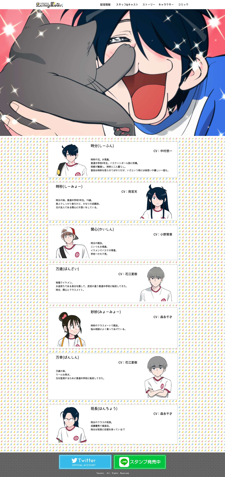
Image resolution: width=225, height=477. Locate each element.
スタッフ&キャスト (127, 4)
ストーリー (149, 4)
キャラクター (166, 4)
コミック (183, 4)
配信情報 (105, 4)
